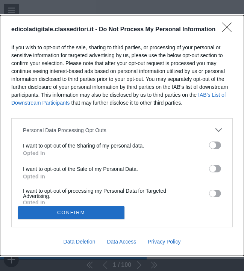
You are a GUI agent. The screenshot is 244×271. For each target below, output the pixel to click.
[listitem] (122, 130)
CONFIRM (71, 212)
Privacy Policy (164, 242)
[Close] (229, 30)
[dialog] (122, 135)
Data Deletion (79, 242)
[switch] (215, 145)
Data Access (121, 242)
